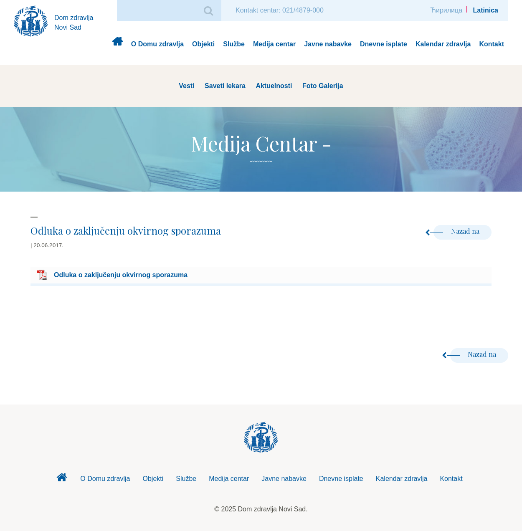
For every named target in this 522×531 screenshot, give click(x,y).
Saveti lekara (225, 85)
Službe (234, 44)
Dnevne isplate (383, 44)
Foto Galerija (322, 85)
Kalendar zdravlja (443, 44)
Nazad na (457, 231)
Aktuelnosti (274, 85)
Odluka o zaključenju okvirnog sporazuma (121, 274)
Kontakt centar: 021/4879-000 (280, 10)
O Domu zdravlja (157, 44)
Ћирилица (446, 10)
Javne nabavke (328, 44)
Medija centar (274, 44)
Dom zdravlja (117, 44)
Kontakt (491, 44)
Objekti (203, 44)
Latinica (485, 10)
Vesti (186, 85)
